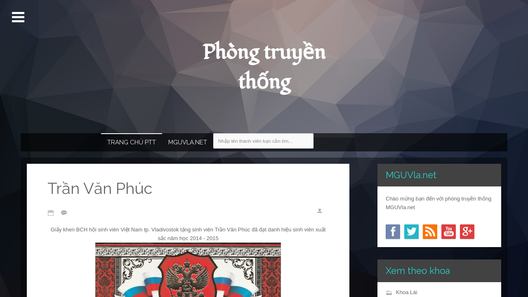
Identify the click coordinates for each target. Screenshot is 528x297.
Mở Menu (19, 17)
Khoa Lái (406, 292)
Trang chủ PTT (131, 142)
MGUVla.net (187, 142)
